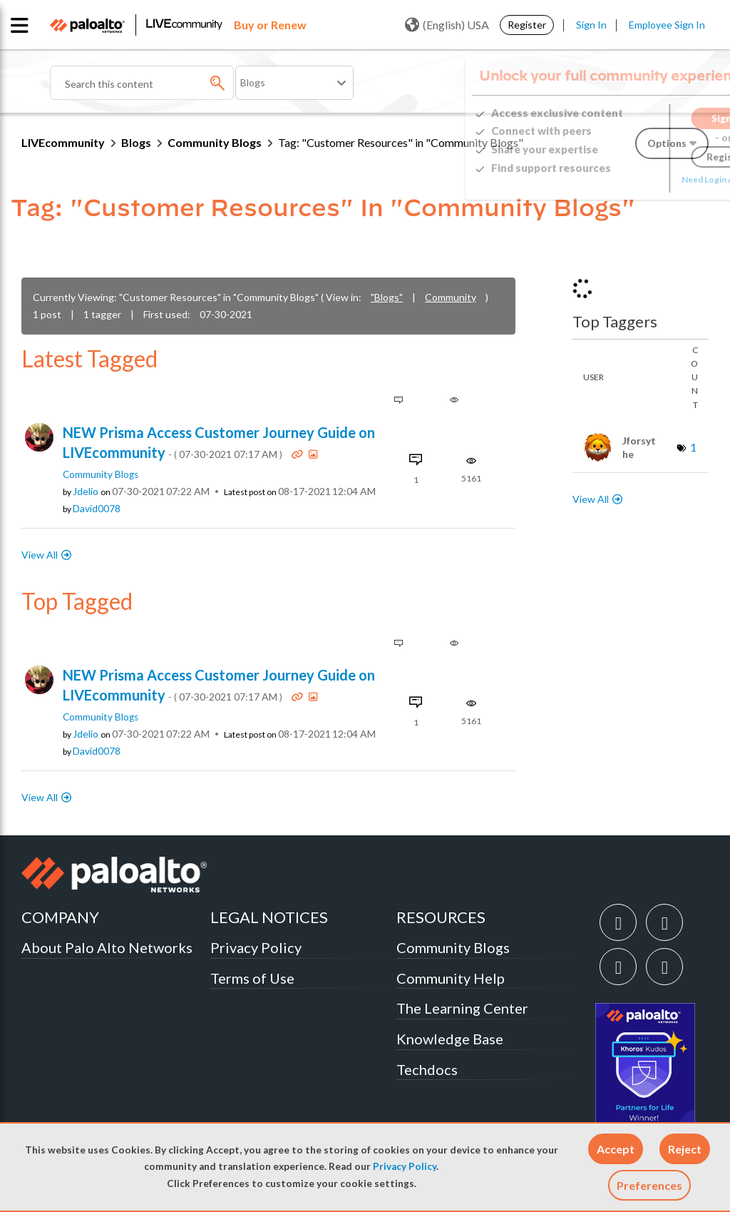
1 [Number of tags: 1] (693, 447)
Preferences (649, 1185)
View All (39, 555)
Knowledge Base (449, 1038)
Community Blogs (215, 142)
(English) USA (447, 25)
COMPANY (60, 917)
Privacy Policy (404, 1166)
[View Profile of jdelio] (85, 491)
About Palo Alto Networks (106, 947)
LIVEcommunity (63, 142)
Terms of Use (252, 978)
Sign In (591, 25)
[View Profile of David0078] (96, 508)
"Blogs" (387, 297)
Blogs (136, 142)
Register (527, 25)
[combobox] (142, 83)
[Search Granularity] (294, 82)
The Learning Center (462, 1008)
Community (450, 297)
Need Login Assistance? (644, 179)
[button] (615, 1149)
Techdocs (427, 1069)
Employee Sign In (667, 25)
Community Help (450, 978)
